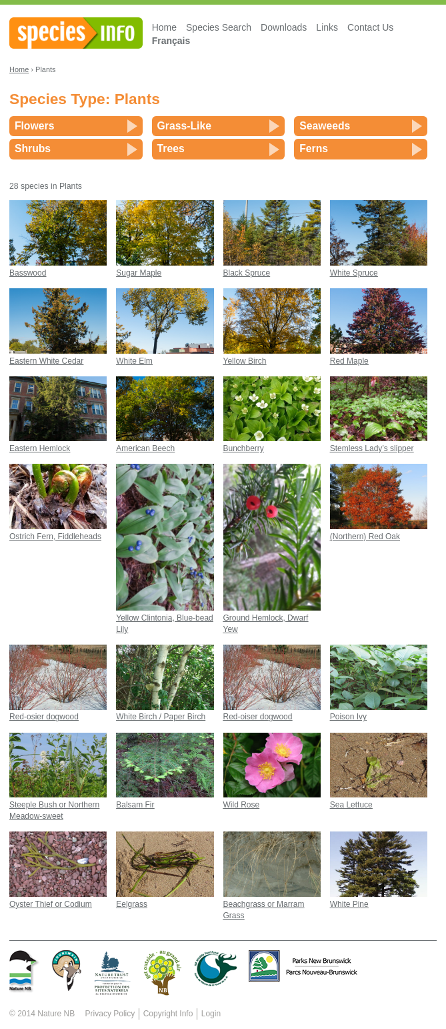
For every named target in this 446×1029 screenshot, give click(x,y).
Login (211, 1013)
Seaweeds (324, 125)
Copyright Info (168, 1013)
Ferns (313, 148)
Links (327, 27)
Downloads (284, 27)
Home (164, 27)
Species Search (218, 27)
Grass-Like (184, 125)
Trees (171, 148)
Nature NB (56, 1013)
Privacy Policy (110, 1013)
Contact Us (370, 27)
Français (171, 40)
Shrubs (33, 148)
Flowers (35, 125)
